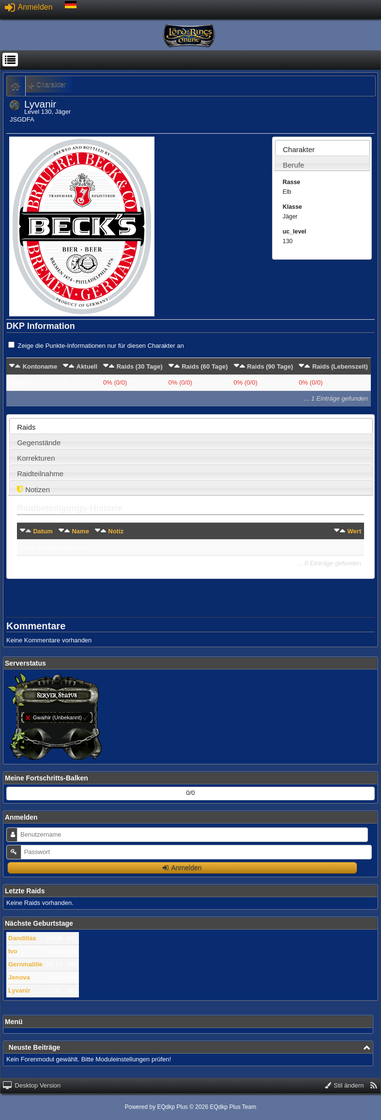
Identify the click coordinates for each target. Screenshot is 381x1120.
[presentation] (322, 150)
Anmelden (29, 7)
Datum (42, 531)
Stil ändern (344, 1085)
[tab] (322, 148)
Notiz (116, 531)
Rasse (291, 182)
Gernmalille (25, 964)
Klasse (292, 206)
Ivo (12, 951)
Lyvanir (19, 990)
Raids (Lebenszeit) (340, 366)
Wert (355, 531)
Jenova (19, 977)
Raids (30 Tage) (140, 366)
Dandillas (22, 938)
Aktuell (86, 366)
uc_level (294, 231)
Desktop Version (32, 1085)
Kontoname (40, 366)
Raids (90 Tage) (270, 366)
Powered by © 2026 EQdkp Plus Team (190, 1107)
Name (80, 531)
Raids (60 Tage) (205, 366)
